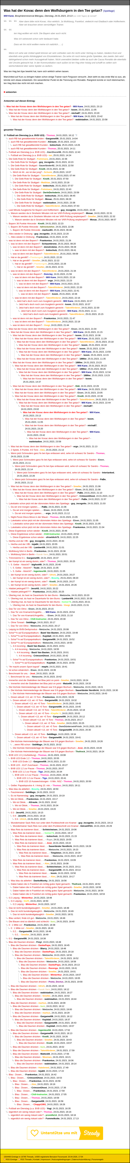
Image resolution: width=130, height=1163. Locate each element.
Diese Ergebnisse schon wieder (24, 531)
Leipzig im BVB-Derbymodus (23, 629)
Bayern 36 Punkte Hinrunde (22, 223)
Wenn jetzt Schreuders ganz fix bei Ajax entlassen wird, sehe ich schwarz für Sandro (52, 453)
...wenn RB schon (21, 744)
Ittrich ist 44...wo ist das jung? (27, 172)
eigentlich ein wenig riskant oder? (25, 1112)
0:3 (12, 812)
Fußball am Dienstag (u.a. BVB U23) (25, 135)
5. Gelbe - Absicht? (20, 564)
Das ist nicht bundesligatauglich (24, 908)
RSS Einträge (10, 1159)
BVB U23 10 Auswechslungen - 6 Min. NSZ (40, 781)
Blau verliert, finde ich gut (21, 918)
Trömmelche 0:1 (17, 558)
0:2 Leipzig (14, 897)
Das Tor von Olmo (18, 609)
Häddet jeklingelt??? (19, 588)
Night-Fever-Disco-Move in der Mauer (29, 517)
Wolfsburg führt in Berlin (20, 551)
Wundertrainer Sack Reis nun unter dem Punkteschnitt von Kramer (44, 822)
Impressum (45, 1159)
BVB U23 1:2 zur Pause (22, 768)
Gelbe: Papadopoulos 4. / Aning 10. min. (31, 785)
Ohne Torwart (17, 622)
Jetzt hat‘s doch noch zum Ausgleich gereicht (39, 301)
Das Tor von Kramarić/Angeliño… (27, 612)
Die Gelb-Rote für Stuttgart (22, 159)
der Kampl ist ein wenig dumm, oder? (27, 561)
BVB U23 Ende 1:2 (20, 758)
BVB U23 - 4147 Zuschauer (24, 765)
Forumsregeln (97, 1159)
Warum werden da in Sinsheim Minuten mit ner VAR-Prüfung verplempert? (47, 213)
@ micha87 (92, 16)
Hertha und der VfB (18, 541)
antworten (11, 92)
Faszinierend (17, 792)
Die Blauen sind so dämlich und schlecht (29, 921)
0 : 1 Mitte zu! (15, 925)
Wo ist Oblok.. (18, 799)
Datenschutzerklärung (81, 1159)
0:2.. (15, 931)
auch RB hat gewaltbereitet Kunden (26, 138)
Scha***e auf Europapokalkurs (24, 632)
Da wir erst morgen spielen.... (25, 507)
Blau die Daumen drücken (21, 942)
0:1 (10, 938)
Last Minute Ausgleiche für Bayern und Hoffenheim (34, 210)
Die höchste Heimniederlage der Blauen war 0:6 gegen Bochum (40, 687)
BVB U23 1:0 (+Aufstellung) (22, 755)
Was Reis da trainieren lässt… (26, 829)
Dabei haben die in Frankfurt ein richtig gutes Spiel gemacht (40, 884)
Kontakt (36, 1159)
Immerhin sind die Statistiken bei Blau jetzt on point (34, 680)
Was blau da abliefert (19, 789)
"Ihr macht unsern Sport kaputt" (24, 666)
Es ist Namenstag (19, 795)
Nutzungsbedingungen (61, 1159)
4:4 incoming (19, 646)
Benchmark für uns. (18, 673)
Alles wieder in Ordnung (20, 233)
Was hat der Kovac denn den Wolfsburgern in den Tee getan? (39, 109)
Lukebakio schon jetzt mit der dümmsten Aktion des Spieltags (39, 503)
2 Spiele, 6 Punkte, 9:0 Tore (24, 450)
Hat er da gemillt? (19, 257)
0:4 (14, 816)
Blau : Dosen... (16, 1074)
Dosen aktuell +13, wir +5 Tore (26, 697)
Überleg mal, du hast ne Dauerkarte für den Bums (33, 595)
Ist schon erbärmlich (19, 670)
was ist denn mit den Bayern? (23, 240)
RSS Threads (25, 1159)
